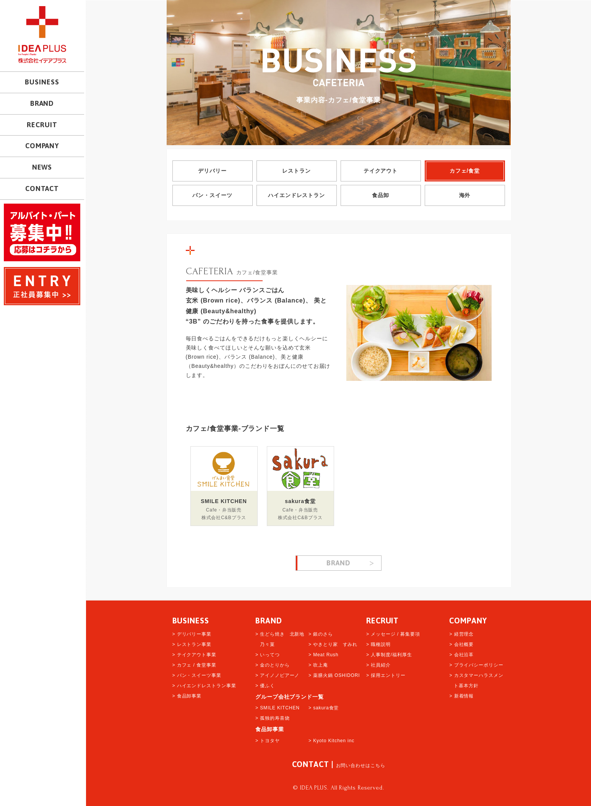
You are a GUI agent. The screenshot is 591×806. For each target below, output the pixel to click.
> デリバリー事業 (191, 634)
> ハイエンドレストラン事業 (204, 685)
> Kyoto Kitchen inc (331, 740)
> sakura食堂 (323, 708)
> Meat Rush (323, 654)
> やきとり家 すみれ (332, 644)
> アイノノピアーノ (277, 675)
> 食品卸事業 (187, 696)
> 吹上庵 (318, 665)
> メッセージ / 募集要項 (393, 634)
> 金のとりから (272, 665)
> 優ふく (265, 685)
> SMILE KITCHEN (277, 708)
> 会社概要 (461, 644)
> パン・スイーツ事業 (196, 675)
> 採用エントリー (385, 675)
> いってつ (267, 654)
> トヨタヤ (267, 740)
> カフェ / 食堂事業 (194, 665)
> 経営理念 (461, 634)
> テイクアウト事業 (194, 654)
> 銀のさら (320, 634)
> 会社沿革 (461, 654)
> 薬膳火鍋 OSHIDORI (334, 675)
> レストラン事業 (191, 644)
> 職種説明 (378, 644)
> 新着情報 (461, 696)
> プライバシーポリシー (476, 665)
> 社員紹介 (378, 665)
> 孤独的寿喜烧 (272, 718)
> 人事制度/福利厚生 (389, 654)
